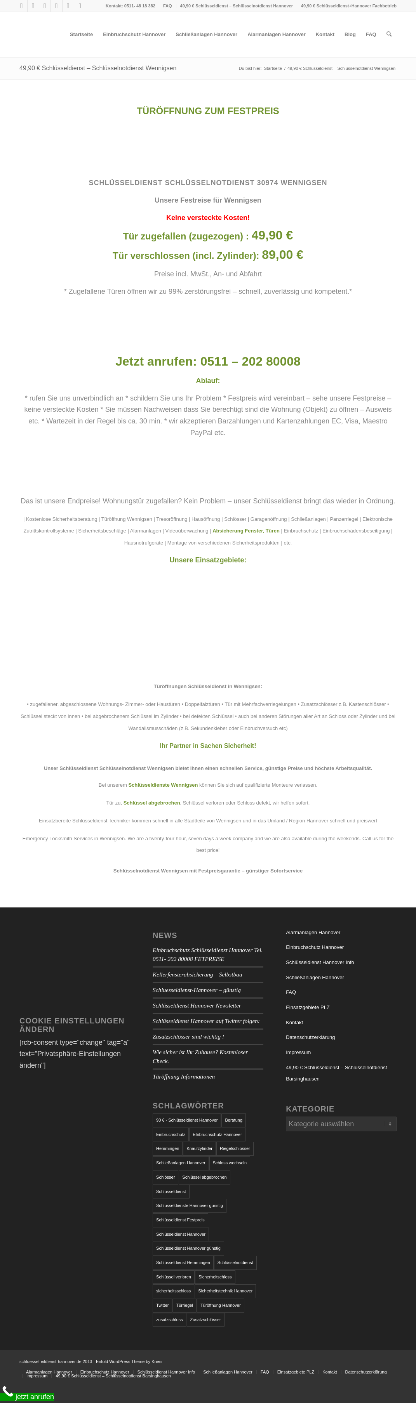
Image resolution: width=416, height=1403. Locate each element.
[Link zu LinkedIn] (80, 6)
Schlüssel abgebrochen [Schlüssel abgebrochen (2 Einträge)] (204, 1177)
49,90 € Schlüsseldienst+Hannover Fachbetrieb (349, 5)
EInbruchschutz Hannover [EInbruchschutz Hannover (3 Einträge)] (217, 1134)
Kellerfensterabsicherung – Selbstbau (197, 974)
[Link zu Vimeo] (68, 6)
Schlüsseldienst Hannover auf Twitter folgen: (206, 1021)
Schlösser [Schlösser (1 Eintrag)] (165, 1177)
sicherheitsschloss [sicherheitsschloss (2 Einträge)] (173, 1291)
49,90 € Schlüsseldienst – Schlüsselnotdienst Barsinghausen (336, 1073)
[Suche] (389, 34)
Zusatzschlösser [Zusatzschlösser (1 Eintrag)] (205, 1319)
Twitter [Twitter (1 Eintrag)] (162, 1305)
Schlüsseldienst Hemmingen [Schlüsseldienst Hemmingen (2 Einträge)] (183, 1262)
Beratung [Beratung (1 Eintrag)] (233, 1120)
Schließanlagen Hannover (315, 977)
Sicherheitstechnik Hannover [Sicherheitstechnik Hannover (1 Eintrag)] (225, 1291)
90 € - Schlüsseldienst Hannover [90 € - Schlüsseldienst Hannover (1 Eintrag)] (187, 1120)
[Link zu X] (33, 6)
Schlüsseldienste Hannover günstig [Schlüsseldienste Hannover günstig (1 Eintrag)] (189, 1205)
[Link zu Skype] (44, 6)
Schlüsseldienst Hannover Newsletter (197, 1005)
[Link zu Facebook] (21, 6)
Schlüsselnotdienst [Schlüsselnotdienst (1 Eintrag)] (235, 1262)
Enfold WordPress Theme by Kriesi (129, 1361)
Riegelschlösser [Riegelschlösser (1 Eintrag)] (235, 1148)
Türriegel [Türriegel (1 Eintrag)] (184, 1305)
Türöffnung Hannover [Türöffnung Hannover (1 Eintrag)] (220, 1305)
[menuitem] (167, 6)
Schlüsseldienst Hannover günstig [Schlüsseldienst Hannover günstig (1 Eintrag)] (188, 1248)
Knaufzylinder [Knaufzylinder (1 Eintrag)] (199, 1148)
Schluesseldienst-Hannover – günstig (197, 990)
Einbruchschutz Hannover (315, 947)
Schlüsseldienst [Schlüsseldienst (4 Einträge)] (171, 1191)
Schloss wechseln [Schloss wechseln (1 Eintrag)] (230, 1162)
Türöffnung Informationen (184, 1076)
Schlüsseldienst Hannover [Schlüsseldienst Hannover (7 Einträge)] (180, 1234)
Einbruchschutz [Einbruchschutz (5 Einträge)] (170, 1134)
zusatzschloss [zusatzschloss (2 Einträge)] (169, 1319)
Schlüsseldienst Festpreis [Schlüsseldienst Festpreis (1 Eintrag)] (180, 1219)
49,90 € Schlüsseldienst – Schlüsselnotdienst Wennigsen (97, 68)
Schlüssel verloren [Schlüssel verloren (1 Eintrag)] (173, 1277)
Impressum (298, 1052)
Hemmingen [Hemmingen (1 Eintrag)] (167, 1148)
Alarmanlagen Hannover (313, 932)
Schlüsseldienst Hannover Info (320, 962)
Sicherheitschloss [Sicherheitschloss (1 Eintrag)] (215, 1277)
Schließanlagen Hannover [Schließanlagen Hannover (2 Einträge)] (180, 1162)
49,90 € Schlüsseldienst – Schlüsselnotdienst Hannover (236, 5)
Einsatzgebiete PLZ (308, 1007)
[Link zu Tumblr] (56, 6)
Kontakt (294, 1022)
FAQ (167, 5)
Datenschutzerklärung (310, 1037)
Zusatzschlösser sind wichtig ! (188, 1036)
